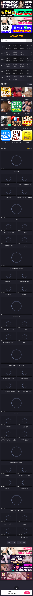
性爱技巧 (29, 73)
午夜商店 (15, 76)
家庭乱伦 (15, 70)
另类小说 (15, 73)
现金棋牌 (22, 48)
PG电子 (8, 46)
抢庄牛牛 (29, 48)
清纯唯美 (15, 67)
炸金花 (15, 48)
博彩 (2, 47)
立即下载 (27, 592)
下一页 (19, 542)
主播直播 (22, 54)
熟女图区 (22, 67)
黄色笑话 (22, 73)
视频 (2, 53)
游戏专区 (29, 46)
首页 (9, 542)
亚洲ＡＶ (8, 52)
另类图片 (29, 67)
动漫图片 (29, 64)
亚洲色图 (15, 64)
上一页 (13, 542)
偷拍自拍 (15, 58)
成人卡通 (22, 58)
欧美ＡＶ (22, 52)
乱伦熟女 (22, 60)
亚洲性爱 (8, 58)
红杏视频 (8, 79)
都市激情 (8, 70)
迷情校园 (8, 73)
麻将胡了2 (8, 48)
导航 (2, 78)
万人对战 (22, 46)
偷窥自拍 (8, 64)
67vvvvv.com (16, 36)
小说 (2, 71)
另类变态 (29, 60)
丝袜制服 (15, 54)
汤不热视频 (29, 76)
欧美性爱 (29, 58)
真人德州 (15, 46)
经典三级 (15, 60)
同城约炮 (8, 76)
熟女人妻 (8, 54)
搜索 (29, 40)
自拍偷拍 (15, 52)
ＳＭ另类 (29, 54)
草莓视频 (22, 76)
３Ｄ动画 (29, 52)
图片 (2, 65)
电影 (2, 59)
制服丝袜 (8, 60)
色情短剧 (15, 79)
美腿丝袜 (8, 67)
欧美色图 (22, 64)
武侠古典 (29, 70)
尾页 (24, 542)
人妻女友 (22, 70)
